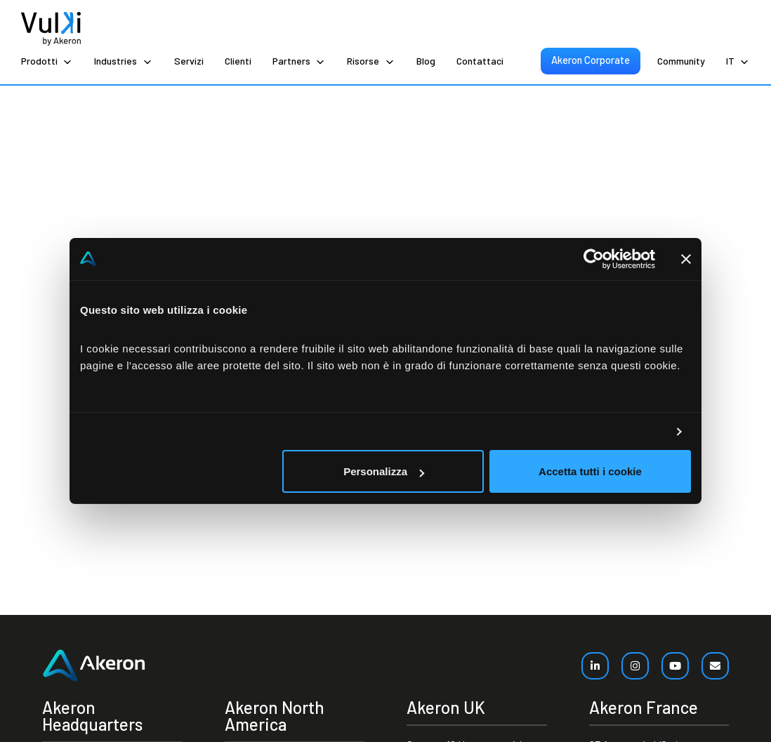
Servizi (189, 61)
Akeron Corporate (591, 60)
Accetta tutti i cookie (590, 471)
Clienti (238, 61)
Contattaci (479, 61)
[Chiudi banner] (686, 259)
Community (681, 61)
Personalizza (383, 471)
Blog (425, 61)
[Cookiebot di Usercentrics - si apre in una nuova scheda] (593, 259)
